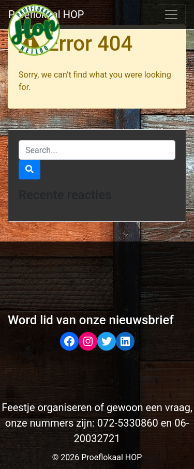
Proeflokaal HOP (46, 14)
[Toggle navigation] (171, 14)
